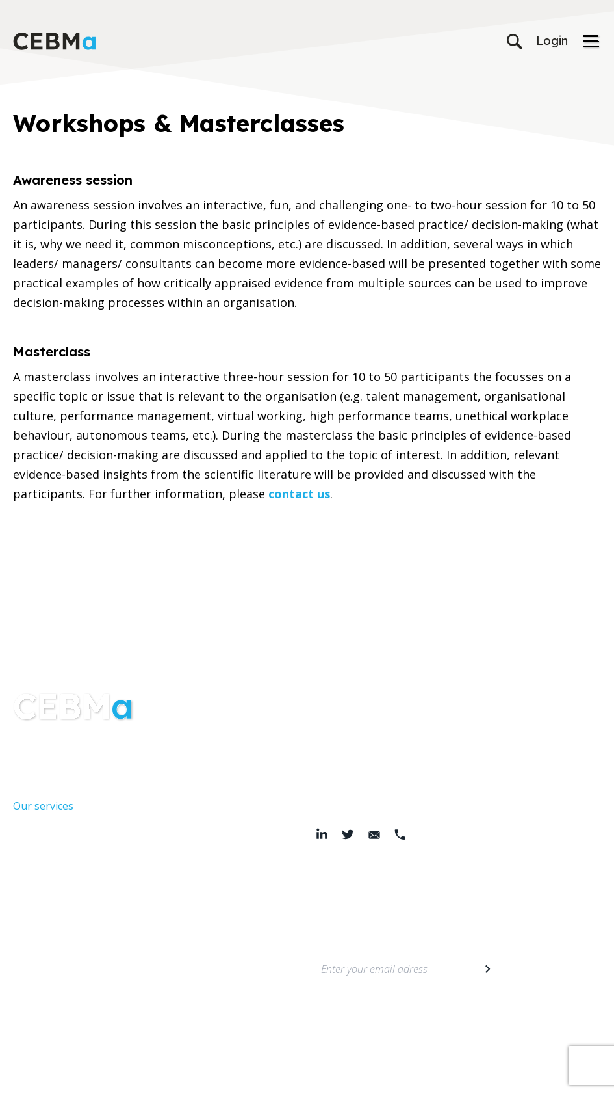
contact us (299, 493)
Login (552, 40)
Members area (48, 962)
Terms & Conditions (214, 1075)
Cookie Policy (287, 1075)
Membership (44, 936)
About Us (35, 780)
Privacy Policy (139, 1075)
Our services (43, 806)
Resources (38, 832)
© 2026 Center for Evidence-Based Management (412, 1075)
